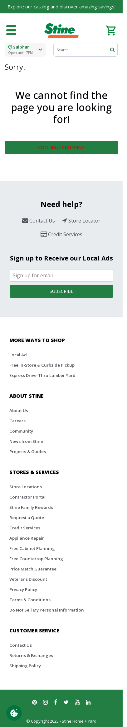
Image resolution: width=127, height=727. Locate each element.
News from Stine (26, 441)
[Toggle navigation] (11, 30)
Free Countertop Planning (36, 558)
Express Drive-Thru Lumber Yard (42, 375)
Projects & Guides (27, 451)
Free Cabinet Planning (32, 548)
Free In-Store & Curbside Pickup (42, 365)
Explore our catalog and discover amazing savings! (61, 6)
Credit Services (24, 528)
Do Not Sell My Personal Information (46, 610)
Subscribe (61, 291)
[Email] (61, 275)
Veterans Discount (28, 579)
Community (21, 431)
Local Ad (18, 355)
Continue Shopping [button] (61, 147)
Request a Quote (26, 517)
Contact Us (20, 645)
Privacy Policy (23, 589)
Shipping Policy (25, 665)
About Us (18, 410)
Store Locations (25, 487)
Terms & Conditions (30, 600)
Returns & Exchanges (31, 655)
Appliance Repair (26, 538)
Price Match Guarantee (32, 569)
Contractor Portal (27, 497)
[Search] (85, 50)
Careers (17, 421)
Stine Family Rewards (31, 507)
